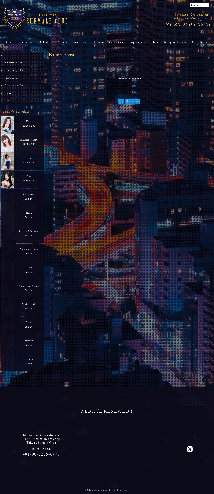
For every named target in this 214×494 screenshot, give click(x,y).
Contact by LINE (15, 70)
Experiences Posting (17, 85)
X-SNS (9, 55)
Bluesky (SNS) (13, 63)
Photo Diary (12, 78)
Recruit (9, 93)
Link (7, 101)
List (129, 101)
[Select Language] (199, 5)
